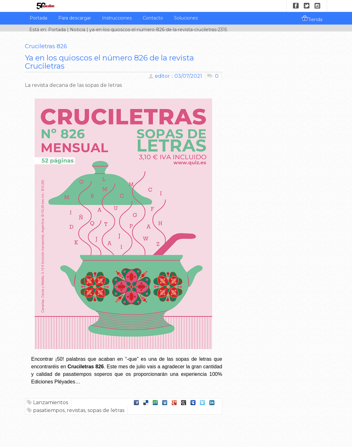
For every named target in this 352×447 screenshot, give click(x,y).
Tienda (312, 18)
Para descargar (74, 18)
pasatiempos (49, 410)
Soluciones (186, 18)
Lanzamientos (50, 402)
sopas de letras (106, 410)
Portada (38, 18)
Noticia (77, 29)
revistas (76, 410)
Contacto (153, 18)
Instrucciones (117, 18)
